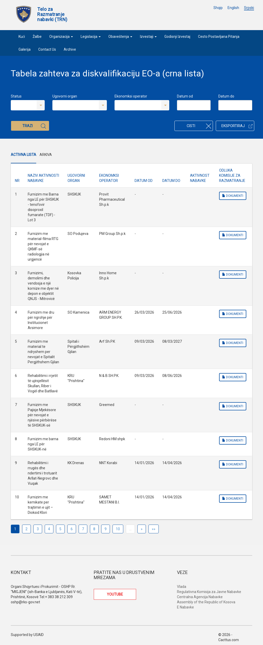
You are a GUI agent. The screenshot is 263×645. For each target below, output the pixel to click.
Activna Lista (23, 155)
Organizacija (61, 36)
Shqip (218, 8)
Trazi (34, 126)
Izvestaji (148, 36)
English (233, 8)
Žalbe (37, 36)
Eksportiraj (236, 125)
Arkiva (46, 155)
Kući (21, 36)
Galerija (24, 49)
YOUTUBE (115, 594)
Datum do (226, 96)
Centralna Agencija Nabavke (200, 597)
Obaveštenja (120, 36)
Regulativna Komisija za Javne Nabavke (209, 592)
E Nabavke (185, 607)
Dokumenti (232, 196)
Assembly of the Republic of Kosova (206, 602)
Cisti (199, 126)
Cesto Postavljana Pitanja (218, 36)
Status (16, 96)
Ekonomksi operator (131, 96)
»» (153, 529)
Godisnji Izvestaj (177, 36)
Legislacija (91, 36)
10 (118, 529)
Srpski (249, 8)
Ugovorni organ (64, 96)
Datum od (185, 96)
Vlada (181, 587)
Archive (70, 49)
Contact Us (47, 49)
